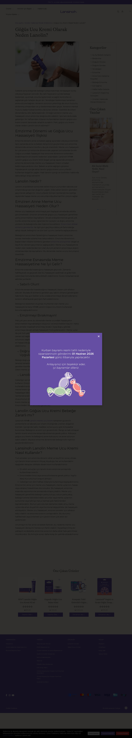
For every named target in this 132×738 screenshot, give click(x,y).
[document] (66, 369)
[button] (99, 336)
